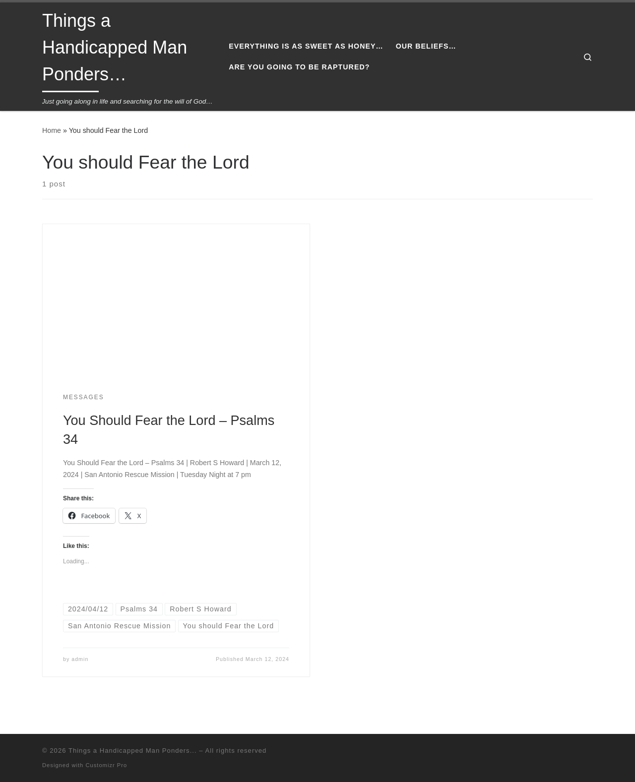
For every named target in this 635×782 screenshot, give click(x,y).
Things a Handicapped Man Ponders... (132, 750)
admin (79, 659)
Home (51, 130)
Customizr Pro (106, 765)
